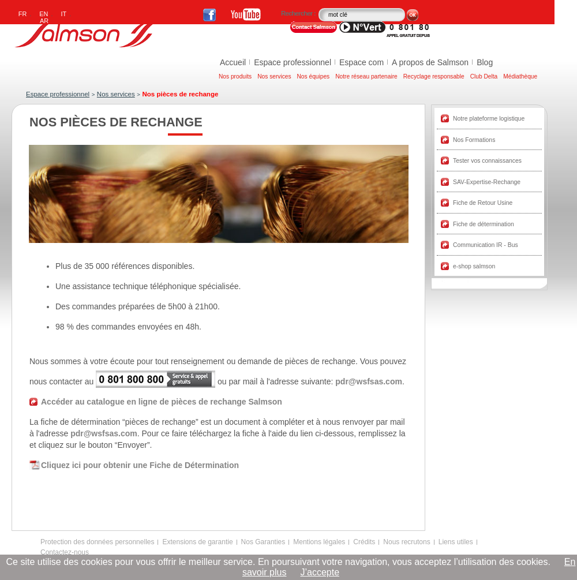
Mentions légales (319, 542)
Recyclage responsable (433, 76)
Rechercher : (299, 13)
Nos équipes (313, 76)
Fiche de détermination (483, 224)
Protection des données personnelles (97, 542)
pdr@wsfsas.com (368, 381)
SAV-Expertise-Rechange (486, 182)
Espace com (361, 62)
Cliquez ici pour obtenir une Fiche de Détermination (140, 465)
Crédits (364, 542)
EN (43, 13)
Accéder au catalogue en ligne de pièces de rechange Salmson (161, 401)
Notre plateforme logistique (488, 118)
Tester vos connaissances (487, 161)
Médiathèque (520, 76)
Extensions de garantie (197, 542)
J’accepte (319, 572)
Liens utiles (456, 542)
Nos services (274, 76)
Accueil (233, 62)
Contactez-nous (64, 552)
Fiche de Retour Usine (482, 203)
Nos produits (235, 76)
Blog (485, 62)
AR (44, 20)
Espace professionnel (292, 62)
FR (22, 13)
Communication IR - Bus (485, 245)
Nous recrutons (406, 542)
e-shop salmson (474, 266)
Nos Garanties (263, 542)
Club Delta (484, 76)
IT (64, 13)
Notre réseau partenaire (366, 76)
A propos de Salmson (430, 62)
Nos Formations (474, 140)
